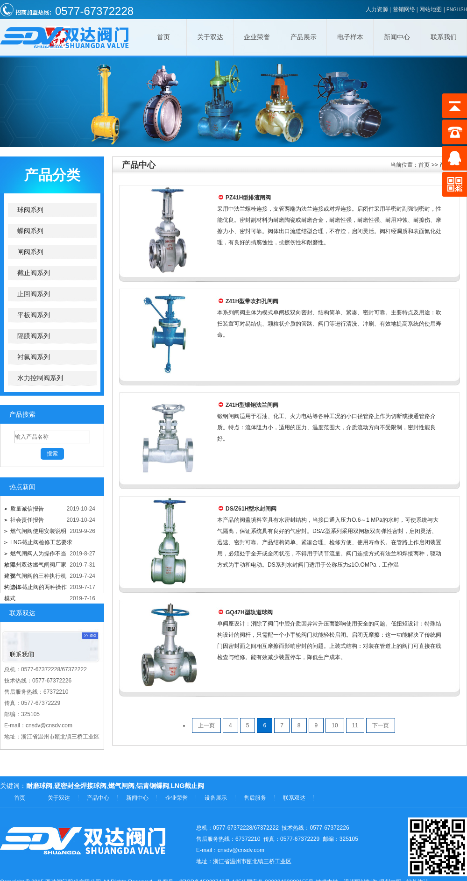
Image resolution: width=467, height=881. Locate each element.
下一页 (380, 725)
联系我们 (444, 37)
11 (355, 725)
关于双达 (210, 37)
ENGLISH (456, 9)
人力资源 (377, 9)
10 (335, 725)
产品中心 (98, 798)
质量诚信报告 (27, 508)
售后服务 (255, 798)
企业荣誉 (257, 37)
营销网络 (404, 9)
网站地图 (430, 9)
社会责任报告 (27, 520)
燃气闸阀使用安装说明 (38, 531)
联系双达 (294, 798)
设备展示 (216, 798)
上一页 (206, 725)
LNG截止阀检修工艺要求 (41, 542)
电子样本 (350, 37)
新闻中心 (397, 37)
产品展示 (303, 37)
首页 (163, 37)
